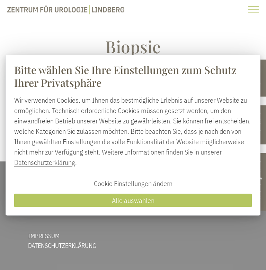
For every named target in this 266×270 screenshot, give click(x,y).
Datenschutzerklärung (44, 162)
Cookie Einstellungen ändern (133, 183)
